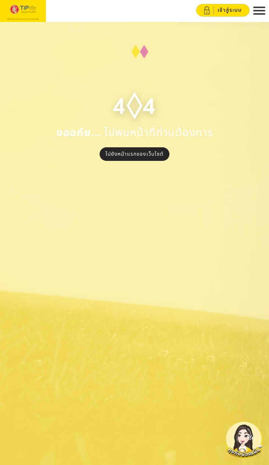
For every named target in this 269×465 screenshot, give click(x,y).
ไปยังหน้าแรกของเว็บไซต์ (134, 154)
